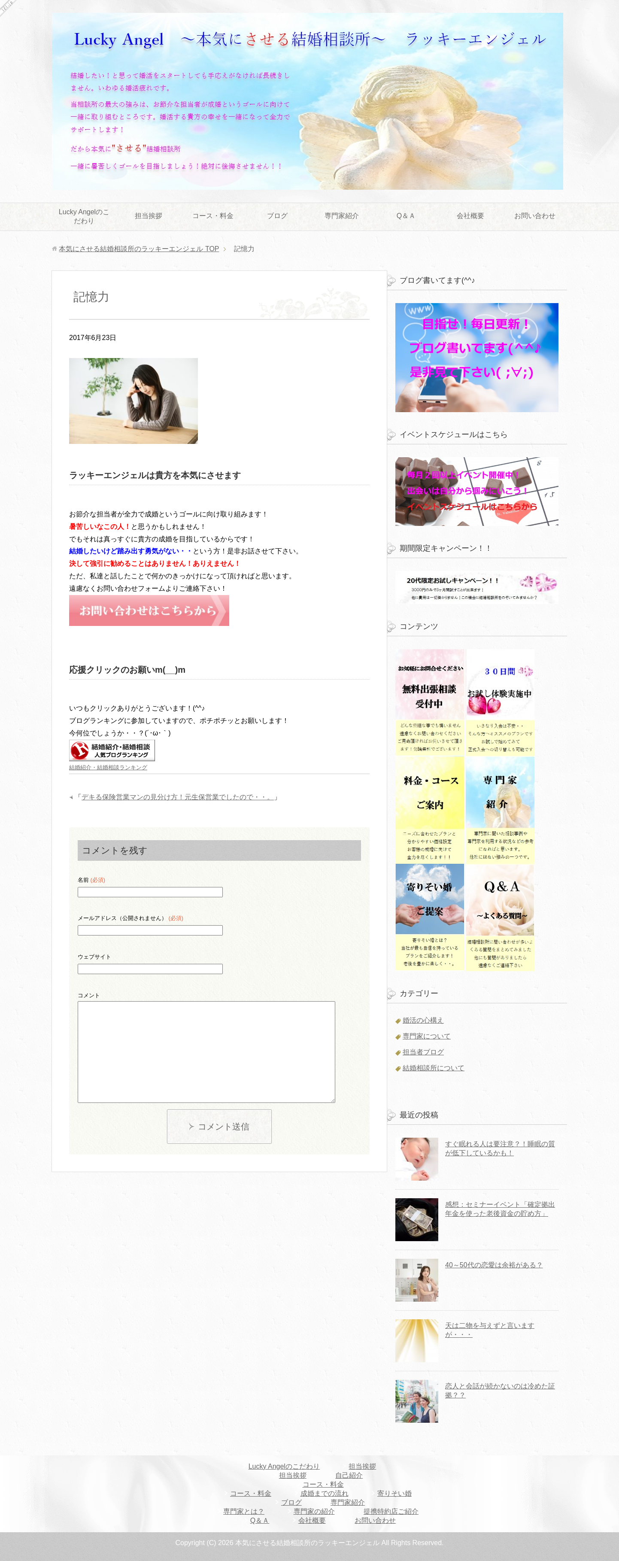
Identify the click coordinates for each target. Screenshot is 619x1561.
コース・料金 (213, 215)
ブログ (277, 215)
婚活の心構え (423, 1020)
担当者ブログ (423, 1052)
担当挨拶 (148, 215)
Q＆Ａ (406, 215)
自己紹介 (349, 1475)
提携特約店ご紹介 (391, 1511)
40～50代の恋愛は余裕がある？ (494, 1265)
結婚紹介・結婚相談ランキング (108, 767)
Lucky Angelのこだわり (84, 216)
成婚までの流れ (324, 1493)
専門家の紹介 (314, 1511)
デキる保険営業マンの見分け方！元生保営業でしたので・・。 (178, 797)
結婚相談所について (433, 1068)
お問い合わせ (534, 215)
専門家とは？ (243, 1511)
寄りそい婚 (394, 1493)
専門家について (427, 1036)
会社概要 (470, 215)
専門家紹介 (342, 215)
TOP (139, 248)
